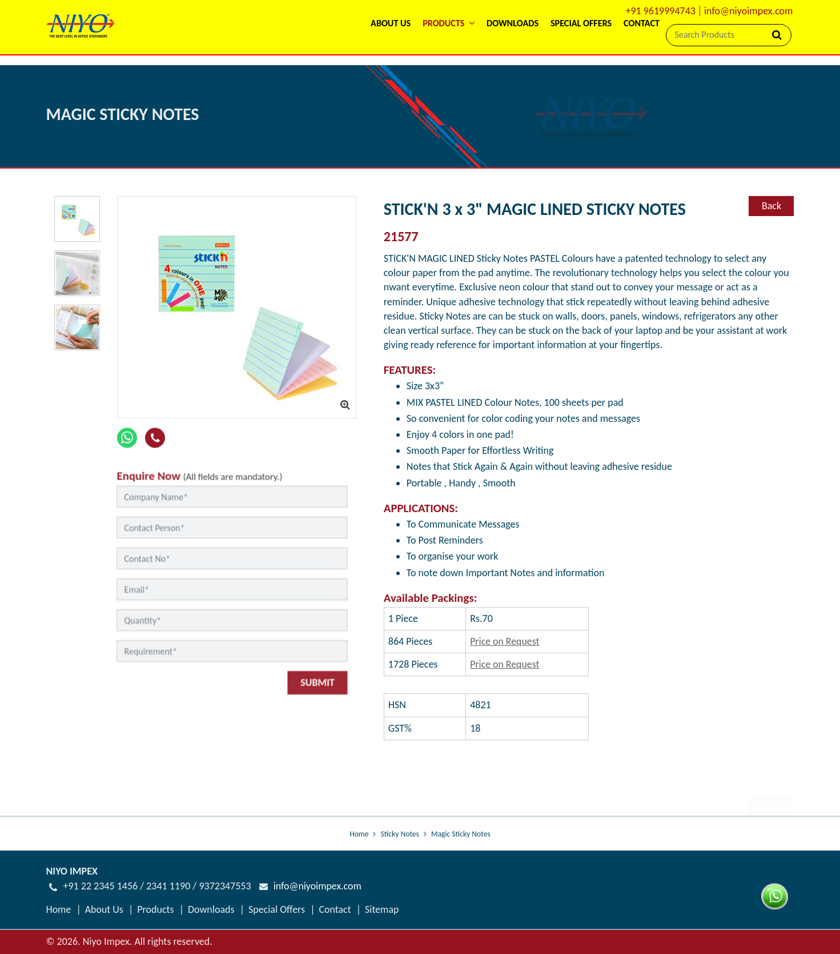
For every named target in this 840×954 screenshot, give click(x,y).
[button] (368, 30)
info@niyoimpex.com (748, 11)
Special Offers (549, 45)
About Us (289, 45)
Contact (632, 45)
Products (156, 923)
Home (358, 859)
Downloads (456, 45)
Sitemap (382, 923)
